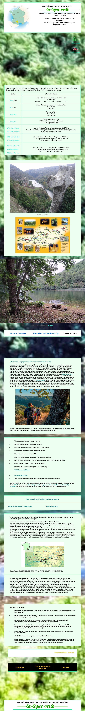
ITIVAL (50, 325)
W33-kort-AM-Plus (13, 140)
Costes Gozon (40, 380)
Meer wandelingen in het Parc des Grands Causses (42, 499)
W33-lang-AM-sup (13, 149)
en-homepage (75, 52)
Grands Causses (18, 333)
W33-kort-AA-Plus (13, 131)
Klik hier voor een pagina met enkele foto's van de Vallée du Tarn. (31, 362)
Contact (65, 667)
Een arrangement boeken (42, 667)
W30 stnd (13, 115)
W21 (11, 100)
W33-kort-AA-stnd (13, 128)
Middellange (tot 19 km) (21, 470)
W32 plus (13, 122)
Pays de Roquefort (52, 506)
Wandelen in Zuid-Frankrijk (46, 333)
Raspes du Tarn (67, 374)
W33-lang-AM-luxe (13, 153)
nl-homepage (75, 43)
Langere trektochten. (21, 475)
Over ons (19, 667)
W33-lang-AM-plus (13, 146)
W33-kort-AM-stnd (13, 137)
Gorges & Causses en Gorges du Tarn (20, 506)
